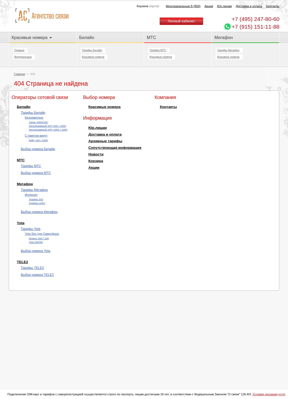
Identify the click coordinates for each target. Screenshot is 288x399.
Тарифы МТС (157, 50)
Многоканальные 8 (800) (183, 6)
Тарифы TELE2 (32, 268)
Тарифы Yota (31, 229)
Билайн (86, 37)
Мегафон (223, 37)
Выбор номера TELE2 (37, 275)
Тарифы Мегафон (228, 50)
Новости (95, 154)
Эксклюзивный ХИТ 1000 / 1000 (48, 129)
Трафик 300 (36, 199)
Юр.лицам (224, 6)
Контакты (273, 6)
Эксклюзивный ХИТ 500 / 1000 (47, 125)
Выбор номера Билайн (38, 149)
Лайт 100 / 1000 (38, 140)
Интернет (31, 194)
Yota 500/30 (36, 242)
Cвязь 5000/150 (38, 122)
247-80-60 (255, 19)
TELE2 (22, 262)
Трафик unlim (37, 203)
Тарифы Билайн (92, 50)
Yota (20, 223)
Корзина (95, 161)
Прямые (19, 50)
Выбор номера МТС (36, 173)
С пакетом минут (36, 135)
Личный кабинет (181, 21)
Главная (19, 74)
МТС (151, 37)
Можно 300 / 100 (39, 238)
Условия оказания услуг (268, 394)
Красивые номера (32, 37)
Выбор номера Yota (35, 251)
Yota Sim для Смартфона (42, 233)
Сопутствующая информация (114, 148)
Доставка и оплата (249, 6)
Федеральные (23, 56)
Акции (208, 6)
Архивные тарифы (105, 141)
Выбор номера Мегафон (39, 212)
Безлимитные (34, 117)
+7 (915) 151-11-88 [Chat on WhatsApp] (255, 27)
